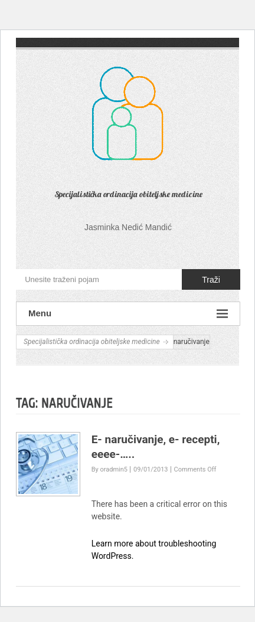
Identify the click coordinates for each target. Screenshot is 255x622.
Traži (211, 279)
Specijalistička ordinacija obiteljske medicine (128, 194)
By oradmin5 (109, 469)
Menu (128, 313)
